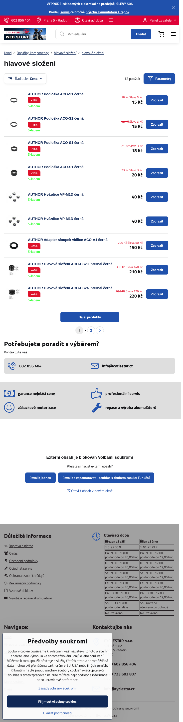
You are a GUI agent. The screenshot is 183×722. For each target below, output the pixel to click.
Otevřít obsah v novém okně (90, 490)
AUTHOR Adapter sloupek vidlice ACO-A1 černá (68, 240)
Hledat (141, 34)
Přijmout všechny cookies (57, 709)
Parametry (159, 78)
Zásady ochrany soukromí (120, 708)
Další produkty (90, 317)
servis (65, 12)
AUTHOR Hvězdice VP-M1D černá (56, 194)
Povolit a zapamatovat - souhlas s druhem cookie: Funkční (106, 477)
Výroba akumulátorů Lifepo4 (107, 12)
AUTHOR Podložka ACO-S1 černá (56, 94)
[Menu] (173, 34)
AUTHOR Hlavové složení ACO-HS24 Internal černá (70, 288)
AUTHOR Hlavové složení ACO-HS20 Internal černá (70, 264)
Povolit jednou (40, 477)
